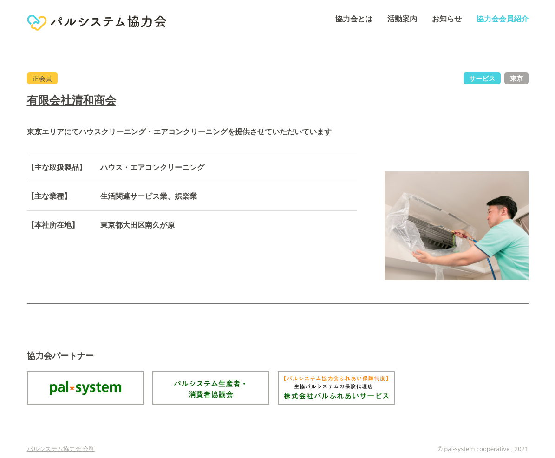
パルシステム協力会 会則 (61, 449)
